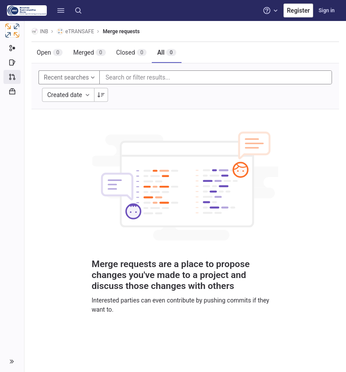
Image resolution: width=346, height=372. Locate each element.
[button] (61, 10)
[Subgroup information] (12, 48)
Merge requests (121, 31)
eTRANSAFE (75, 31)
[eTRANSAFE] (12, 30)
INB (39, 31)
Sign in (326, 10)
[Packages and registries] (12, 91)
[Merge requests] (12, 77)
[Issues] (12, 63)
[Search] (78, 10)
